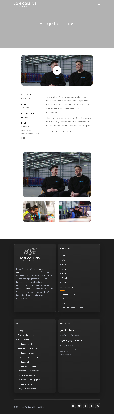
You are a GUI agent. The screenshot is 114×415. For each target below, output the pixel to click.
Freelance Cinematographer (29, 380)
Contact (65, 282)
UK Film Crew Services (27, 375)
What (64, 269)
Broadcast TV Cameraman (28, 371)
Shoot (64, 264)
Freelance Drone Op (26, 344)
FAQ (63, 299)
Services (19, 324)
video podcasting (27, 288)
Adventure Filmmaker (26, 335)
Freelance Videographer (27, 366)
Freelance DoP (23, 362)
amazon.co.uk (27, 117)
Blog (64, 273)
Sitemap (65, 303)
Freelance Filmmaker (26, 353)
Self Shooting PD (24, 339)
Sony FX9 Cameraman (27, 389)
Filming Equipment (69, 294)
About (64, 278)
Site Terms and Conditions (72, 308)
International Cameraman (28, 348)
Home (64, 255)
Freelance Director (25, 384)
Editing (20, 330)
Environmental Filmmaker (28, 357)
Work (64, 260)
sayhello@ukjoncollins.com (72, 340)
